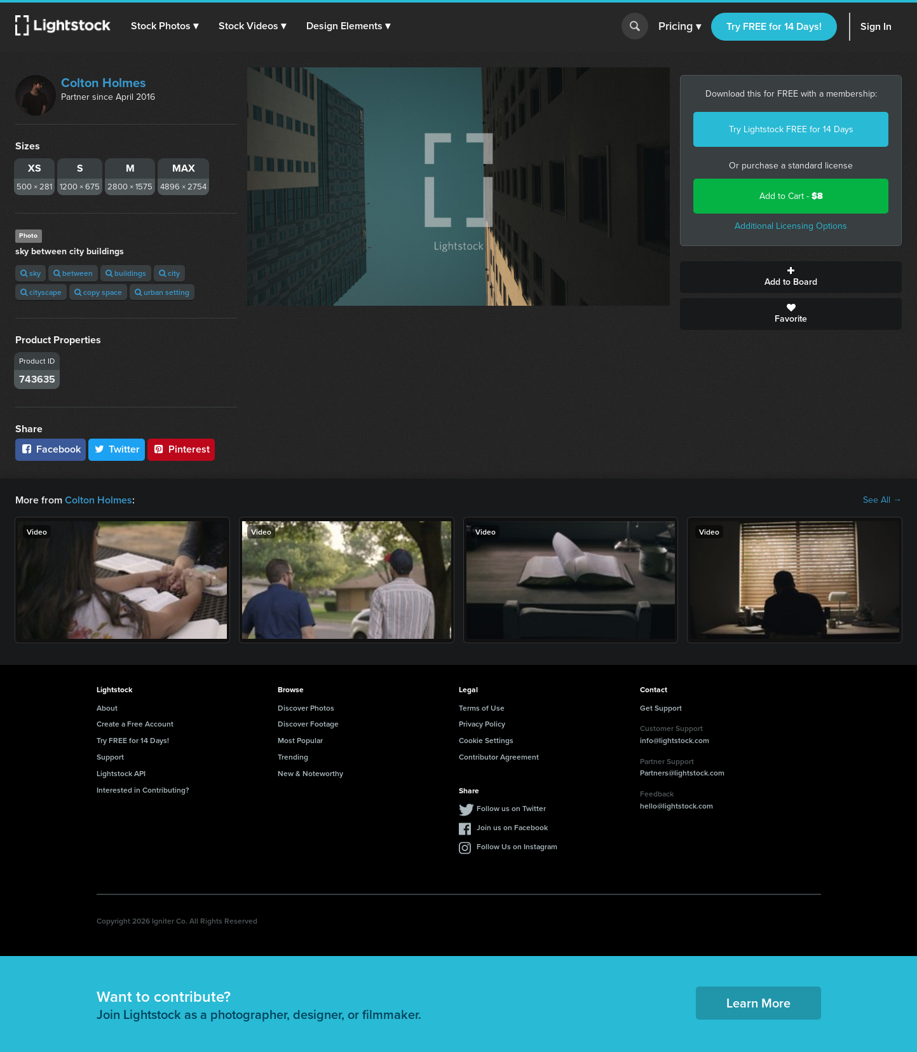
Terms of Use (482, 707)
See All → (882, 500)
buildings (125, 273)
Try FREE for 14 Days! (774, 26)
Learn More (758, 1003)
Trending (293, 756)
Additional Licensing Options (791, 226)
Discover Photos (306, 707)
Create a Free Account (135, 723)
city (169, 273)
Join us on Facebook (512, 827)
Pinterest (181, 449)
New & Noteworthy (310, 773)
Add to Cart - (791, 196)
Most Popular (300, 740)
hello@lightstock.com (676, 805)
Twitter (116, 449)
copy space (98, 292)
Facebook (50, 449)
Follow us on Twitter (511, 808)
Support (110, 756)
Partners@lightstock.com (682, 772)
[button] (164, 26)
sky (30, 273)
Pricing (679, 27)
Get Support (661, 707)
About (107, 707)
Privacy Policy (482, 723)
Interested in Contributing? (143, 789)
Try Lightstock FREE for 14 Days (791, 129)
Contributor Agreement (499, 756)
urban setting (162, 292)
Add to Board (790, 277)
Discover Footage (308, 723)
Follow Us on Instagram (517, 846)
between (73, 273)
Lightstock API (121, 773)
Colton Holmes (103, 82)
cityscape (41, 292)
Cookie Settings (486, 740)
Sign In (876, 26)
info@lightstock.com (674, 740)
